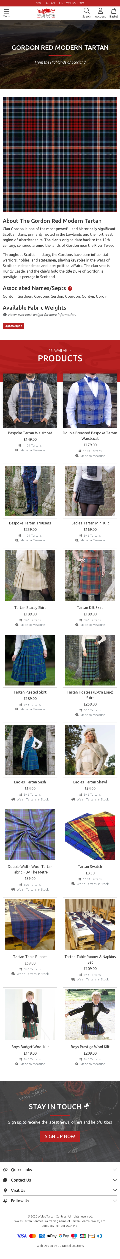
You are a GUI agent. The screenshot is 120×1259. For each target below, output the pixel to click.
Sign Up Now (60, 1136)
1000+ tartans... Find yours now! (60, 3)
